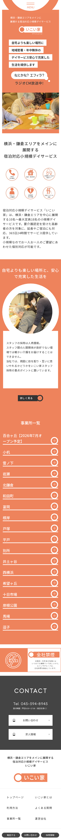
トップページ (15, 797)
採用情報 (50, 835)
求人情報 (30, 734)
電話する (11, 835)
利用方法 (12, 808)
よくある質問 (43, 808)
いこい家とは (43, 797)
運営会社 (40, 818)
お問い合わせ (30, 720)
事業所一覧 (14, 818)
